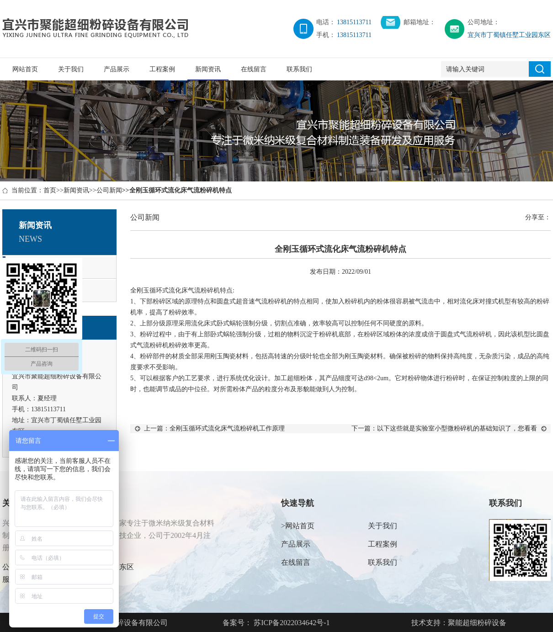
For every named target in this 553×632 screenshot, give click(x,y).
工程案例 (162, 69)
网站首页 (25, 69)
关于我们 (71, 69)
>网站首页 (297, 526)
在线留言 (253, 69)
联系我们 (299, 69)
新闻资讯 (208, 69)
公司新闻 (109, 190)
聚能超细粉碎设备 (477, 623)
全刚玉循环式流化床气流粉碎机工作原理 (227, 428)
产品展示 (116, 69)
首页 (49, 190)
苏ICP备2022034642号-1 (291, 623)
